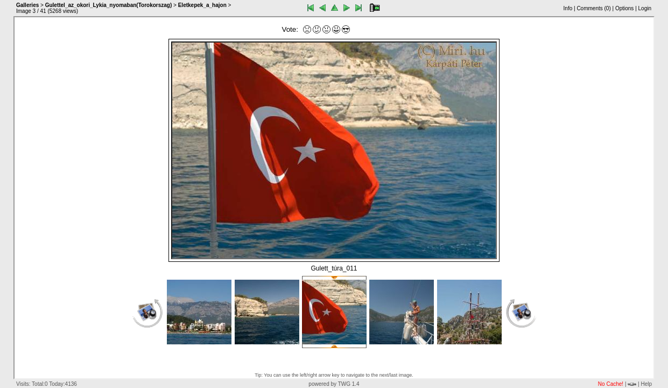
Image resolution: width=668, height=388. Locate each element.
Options (624, 8)
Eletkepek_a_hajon (202, 5)
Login (644, 8)
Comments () (593, 8)
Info (568, 8)
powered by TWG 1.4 (333, 384)
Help (646, 384)
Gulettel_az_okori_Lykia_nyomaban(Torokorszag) (108, 5)
